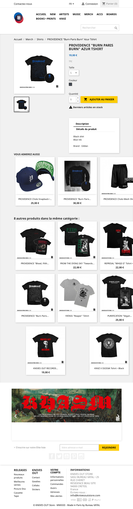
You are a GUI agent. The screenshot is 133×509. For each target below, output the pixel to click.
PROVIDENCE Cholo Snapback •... (35, 199)
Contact (36, 477)
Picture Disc (20, 488)
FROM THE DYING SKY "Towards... (77, 263)
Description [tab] (82, 123)
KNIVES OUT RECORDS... (45, 368)
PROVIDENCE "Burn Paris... (77, 199)
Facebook (52, 456)
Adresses (55, 491)
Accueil (41, 14)
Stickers (36, 489)
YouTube (67, 456)
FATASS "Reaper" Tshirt (77, 315)
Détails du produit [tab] (86, 129)
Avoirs (53, 488)
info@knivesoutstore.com (85, 495)
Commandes (56, 484)
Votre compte (55, 471)
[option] (67, 415)
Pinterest (74, 456)
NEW (53, 14)
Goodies (36, 481)
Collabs (36, 485)
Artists (64, 14)
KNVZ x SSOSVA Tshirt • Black (109, 368)
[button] (20, 415)
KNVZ (62, 18)
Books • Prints (46, 18)
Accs (100, 14)
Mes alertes (56, 495)
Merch (88, 14)
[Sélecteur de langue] (72, 4)
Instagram (81, 456)
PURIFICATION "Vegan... (119, 315)
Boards (111, 14)
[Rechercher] (100, 27)
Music (77, 14)
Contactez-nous (23, 4)
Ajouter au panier (99, 100)
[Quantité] (72, 99)
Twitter (59, 456)
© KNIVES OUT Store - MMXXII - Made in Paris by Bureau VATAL (66, 505)
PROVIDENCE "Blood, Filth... (35, 263)
